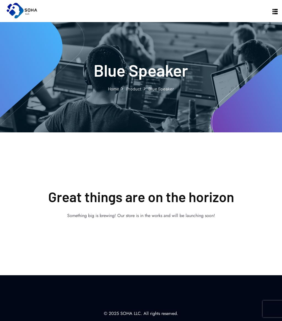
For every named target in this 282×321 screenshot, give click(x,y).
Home (113, 88)
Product (134, 88)
